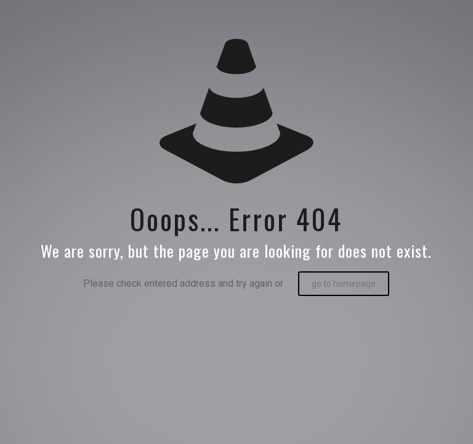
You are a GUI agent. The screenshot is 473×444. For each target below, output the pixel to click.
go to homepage (344, 284)
